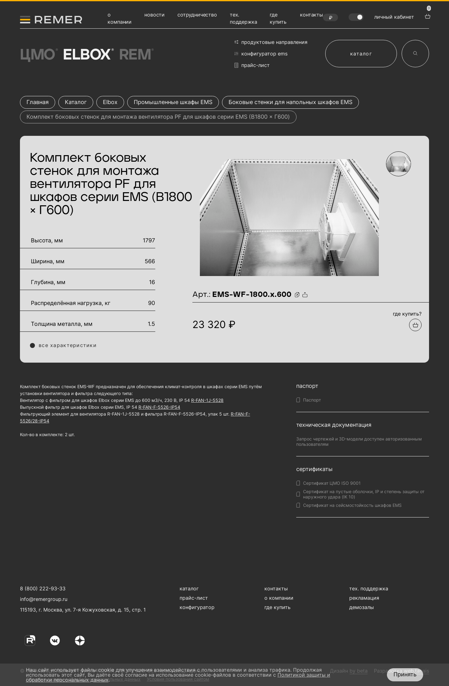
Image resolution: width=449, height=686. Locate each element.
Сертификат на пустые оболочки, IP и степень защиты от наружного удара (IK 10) (363, 494)
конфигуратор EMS (260, 53)
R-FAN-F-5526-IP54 (159, 407)
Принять (405, 674)
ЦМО (38, 55)
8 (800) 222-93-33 (42, 588)
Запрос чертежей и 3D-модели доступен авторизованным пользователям (359, 441)
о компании (278, 598)
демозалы (361, 607)
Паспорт (312, 400)
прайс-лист (252, 65)
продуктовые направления (270, 42)
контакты (311, 15)
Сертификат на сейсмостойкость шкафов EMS (352, 505)
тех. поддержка (368, 588)
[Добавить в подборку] (415, 325)
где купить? (407, 314)
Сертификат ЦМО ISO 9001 (332, 483)
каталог (361, 53)
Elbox (88, 55)
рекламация (364, 598)
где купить (277, 607)
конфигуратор (197, 607)
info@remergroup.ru (43, 599)
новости (154, 15)
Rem (136, 55)
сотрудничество (197, 15)
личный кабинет (394, 17)
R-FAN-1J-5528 (207, 400)
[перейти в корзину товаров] (427, 15)
